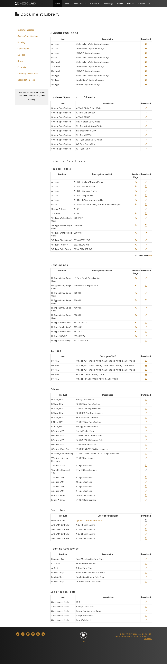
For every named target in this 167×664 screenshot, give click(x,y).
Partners (130, 4)
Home (57, 4)
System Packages (26, 30)
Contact (141, 4)
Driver (20, 61)
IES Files (21, 55)
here (150, 256)
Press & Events (80, 4)
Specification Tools (26, 80)
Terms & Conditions (124, 636)
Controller (22, 67)
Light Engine (23, 49)
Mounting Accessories (28, 73)
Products (94, 4)
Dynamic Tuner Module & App (89, 520)
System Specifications (28, 36)
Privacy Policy (143, 636)
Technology (108, 4)
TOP (83, 641)
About (67, 4)
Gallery (120, 4)
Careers (148, 639)
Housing (21, 42)
